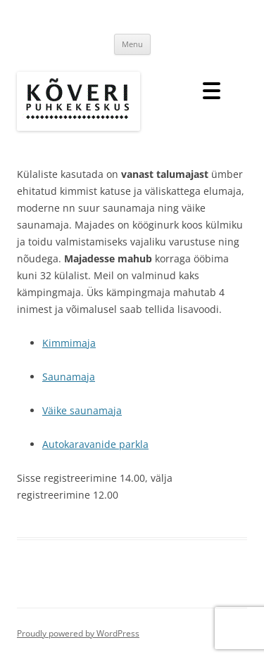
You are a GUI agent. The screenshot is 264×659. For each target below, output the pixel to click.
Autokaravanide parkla (95, 444)
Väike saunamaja (82, 410)
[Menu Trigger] (211, 89)
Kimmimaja (69, 343)
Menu (132, 44)
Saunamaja (68, 376)
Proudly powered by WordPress (78, 633)
